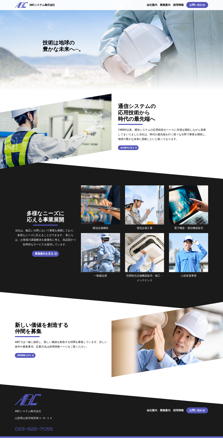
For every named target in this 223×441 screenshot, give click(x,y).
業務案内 (165, 6)
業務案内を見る (44, 256)
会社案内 (152, 6)
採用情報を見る (27, 358)
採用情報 (178, 6)
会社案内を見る (130, 151)
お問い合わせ (197, 6)
